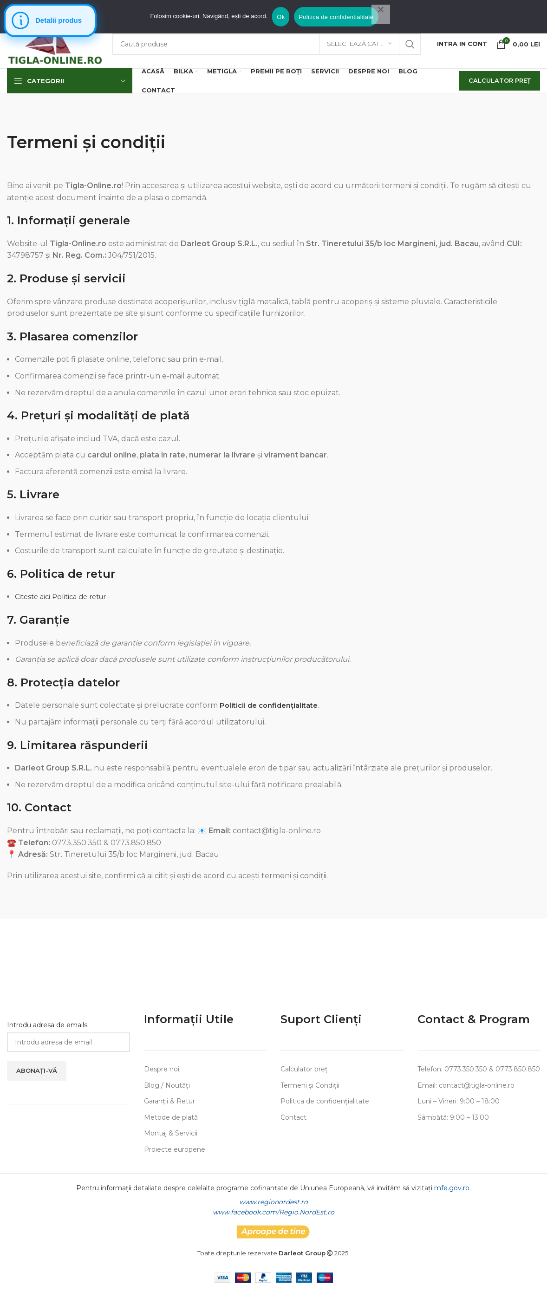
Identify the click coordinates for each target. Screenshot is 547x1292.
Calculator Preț (500, 80)
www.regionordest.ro (273, 1202)
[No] (380, 14)
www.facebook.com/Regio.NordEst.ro (273, 1212)
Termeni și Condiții (309, 1085)
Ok (281, 16)
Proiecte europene (174, 1149)
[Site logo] (55, 43)
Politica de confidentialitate (336, 16)
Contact (293, 1117)
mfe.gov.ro (451, 1188)
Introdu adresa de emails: (48, 1025)
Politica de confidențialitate (324, 1101)
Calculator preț (304, 1069)
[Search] (266, 44)
